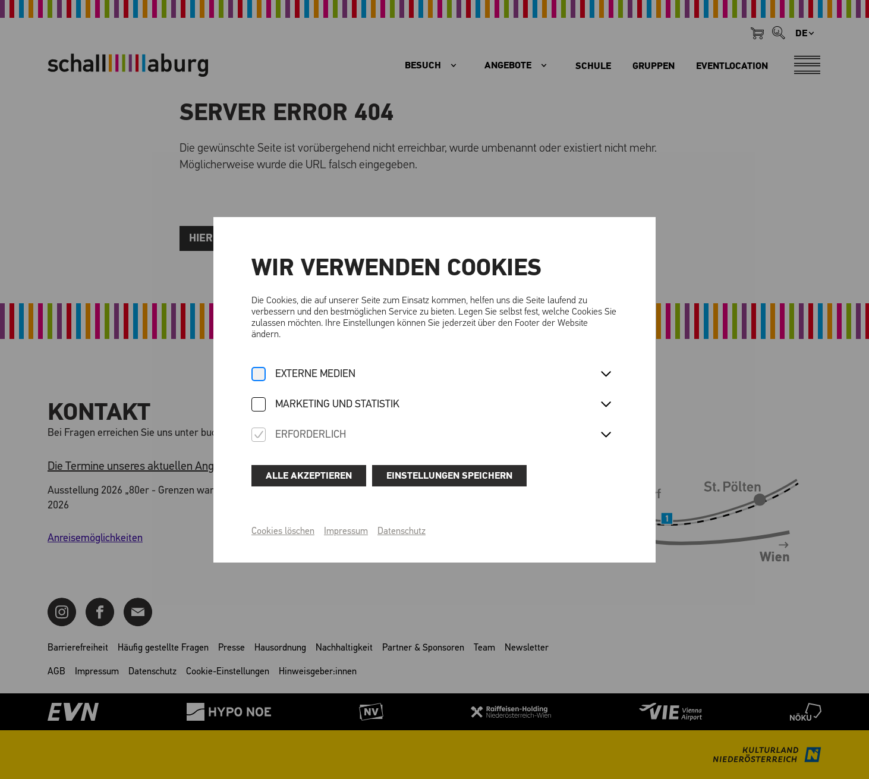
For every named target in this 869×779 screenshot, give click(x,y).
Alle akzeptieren (309, 476)
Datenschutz (401, 531)
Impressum (346, 531)
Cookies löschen (282, 531)
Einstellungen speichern (449, 476)
